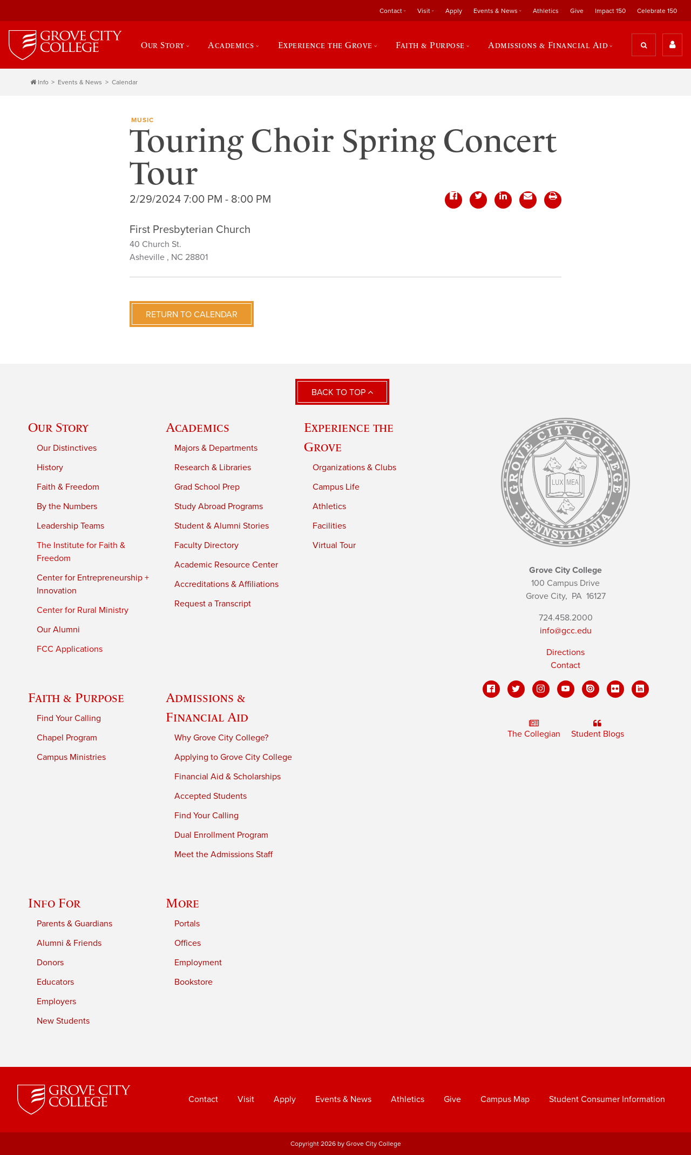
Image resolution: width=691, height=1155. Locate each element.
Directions (565, 652)
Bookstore (193, 982)
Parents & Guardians (74, 923)
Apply (453, 11)
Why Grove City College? (221, 737)
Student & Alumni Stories (221, 525)
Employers (56, 1001)
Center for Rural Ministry (82, 610)
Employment (198, 962)
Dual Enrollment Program (221, 835)
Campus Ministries (71, 757)
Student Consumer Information (607, 1099)
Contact (391, 11)
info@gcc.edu (566, 630)
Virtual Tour (334, 545)
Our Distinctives (67, 448)
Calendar (125, 82)
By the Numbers (67, 506)
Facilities (329, 525)
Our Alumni (58, 629)
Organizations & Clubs (354, 467)
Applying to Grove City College (233, 757)
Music (142, 120)
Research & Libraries (212, 467)
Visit (423, 11)
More (182, 903)
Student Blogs (597, 729)
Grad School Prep (207, 487)
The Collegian (533, 729)
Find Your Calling (69, 718)
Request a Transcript (212, 603)
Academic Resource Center (226, 564)
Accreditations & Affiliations (226, 584)
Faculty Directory (206, 545)
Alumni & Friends (69, 943)
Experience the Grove (325, 45)
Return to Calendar (192, 314)
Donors (50, 962)
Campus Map (505, 1099)
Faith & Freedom (68, 487)
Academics (231, 45)
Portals (187, 923)
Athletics (546, 11)
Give (577, 11)
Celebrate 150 (657, 11)
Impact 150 (610, 11)
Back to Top (342, 392)
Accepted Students (210, 796)
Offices (187, 943)
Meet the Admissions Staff (223, 854)
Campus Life (336, 487)
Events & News (495, 11)
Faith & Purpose (430, 45)
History (50, 467)
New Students (63, 1021)
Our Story (163, 45)
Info (39, 82)
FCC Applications (70, 649)
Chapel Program (67, 737)
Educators (55, 982)
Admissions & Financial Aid (548, 45)
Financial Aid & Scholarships (227, 776)
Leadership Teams (70, 525)
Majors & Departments (216, 448)
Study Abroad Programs (218, 506)
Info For (54, 903)
